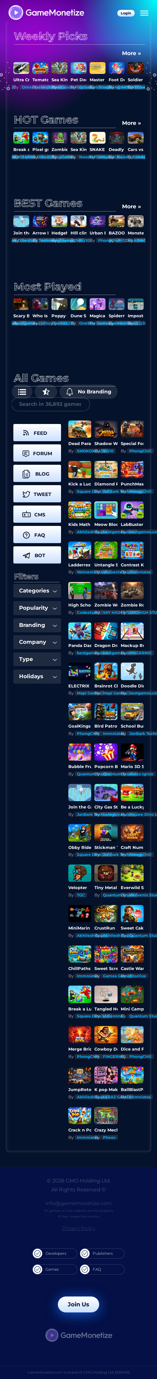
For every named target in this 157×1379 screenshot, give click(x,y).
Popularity (38, 608)
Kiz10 (65, 156)
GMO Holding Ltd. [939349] (106, 1372)
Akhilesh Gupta (92, 531)
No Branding (88, 392)
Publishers (96, 1253)
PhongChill (140, 451)
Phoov (109, 1137)
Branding (38, 625)
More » (131, 53)
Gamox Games (117, 975)
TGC (81, 895)
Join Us (78, 1304)
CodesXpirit (88, 612)
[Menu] (144, 13)
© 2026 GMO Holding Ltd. (79, 1181)
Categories (38, 590)
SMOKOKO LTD (91, 451)
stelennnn (113, 1016)
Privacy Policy (78, 1228)
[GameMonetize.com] (45, 13)
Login (126, 13)
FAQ (90, 1269)
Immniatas (140, 572)
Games (46, 1269)
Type (38, 659)
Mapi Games (89, 693)
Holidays (38, 676)
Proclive (137, 975)
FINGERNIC (140, 652)
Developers (49, 1253)
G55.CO (67, 323)
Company (38, 642)
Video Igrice (141, 774)
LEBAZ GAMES (117, 1097)
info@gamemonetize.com (78, 1203)
